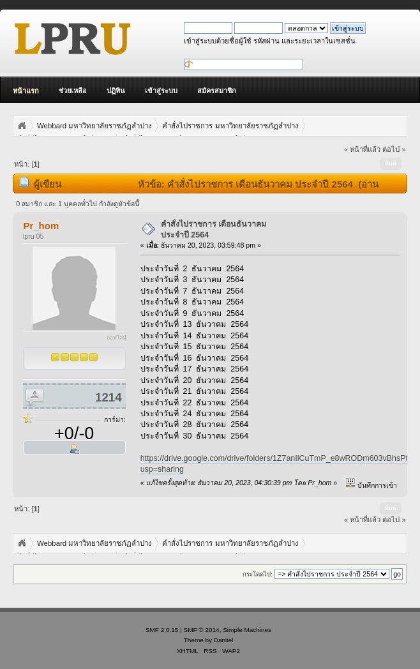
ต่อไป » (393, 149)
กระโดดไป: (258, 574)
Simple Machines (247, 629)
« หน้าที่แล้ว (362, 149)
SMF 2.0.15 (162, 629)
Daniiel (223, 639)
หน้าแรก (26, 90)
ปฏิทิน (116, 90)
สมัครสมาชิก (216, 90)
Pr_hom (41, 225)
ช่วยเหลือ (73, 90)
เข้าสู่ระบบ (161, 90)
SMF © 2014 (202, 629)
